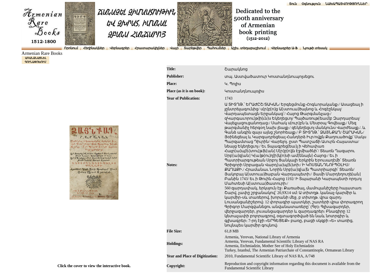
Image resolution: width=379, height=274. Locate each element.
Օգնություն (311, 4)
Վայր (174, 48)
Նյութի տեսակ (315, 48)
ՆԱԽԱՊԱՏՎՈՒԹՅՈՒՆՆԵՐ (346, 4)
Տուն (293, 4)
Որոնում (71, 48)
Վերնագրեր (119, 48)
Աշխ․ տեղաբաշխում (248, 48)
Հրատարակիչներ (150, 48)
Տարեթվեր (192, 48)
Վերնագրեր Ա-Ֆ (284, 48)
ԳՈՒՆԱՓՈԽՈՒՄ (35, 61)
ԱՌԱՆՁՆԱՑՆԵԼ (35, 58)
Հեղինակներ (93, 48)
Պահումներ (216, 48)
